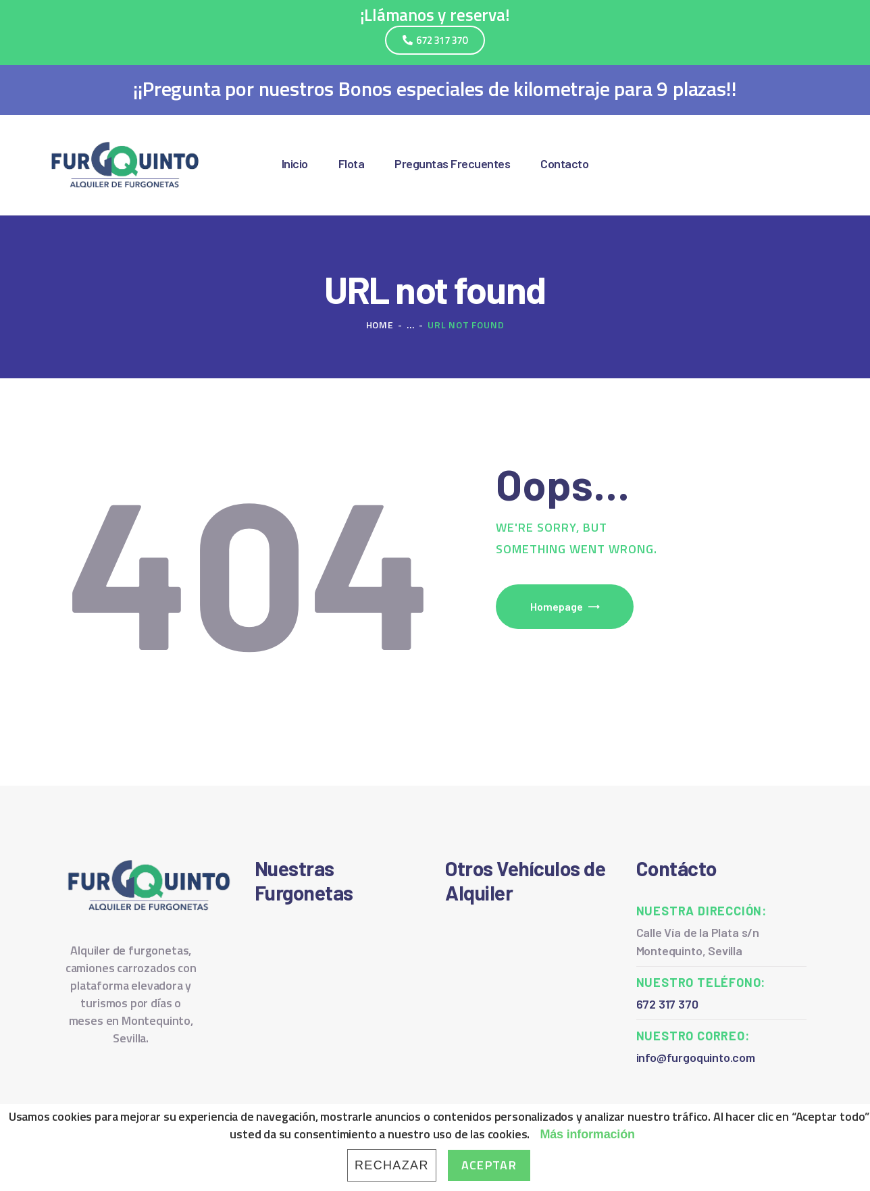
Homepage (556, 606)
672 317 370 (667, 1003)
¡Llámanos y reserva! (434, 15)
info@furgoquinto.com (695, 1057)
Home (380, 324)
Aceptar (489, 1165)
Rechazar (392, 1165)
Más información (587, 1134)
